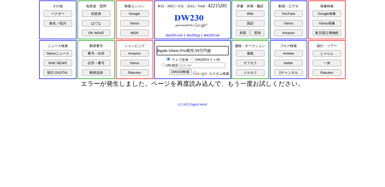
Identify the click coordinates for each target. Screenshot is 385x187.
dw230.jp (193, 35)
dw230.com (174, 35)
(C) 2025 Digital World (192, 104)
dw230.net (212, 35)
